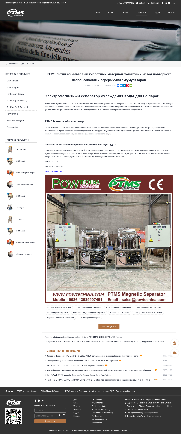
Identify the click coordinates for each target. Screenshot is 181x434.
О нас (111, 13)
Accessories (12, 127)
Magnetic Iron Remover (120, 313)
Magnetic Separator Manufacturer (60, 318)
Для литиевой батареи (126, 391)
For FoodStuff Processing (18, 107)
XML (130, 431)
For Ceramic (12, 114)
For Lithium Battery (15, 94)
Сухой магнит (95, 391)
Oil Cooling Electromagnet (89, 318)
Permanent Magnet (15, 120)
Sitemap (124, 431)
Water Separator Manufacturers (149, 307)
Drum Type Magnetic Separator (89, 307)
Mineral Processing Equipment (118, 307)
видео (157, 13)
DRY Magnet (12, 81)
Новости (142, 13)
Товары (125, 13)
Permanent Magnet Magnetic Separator (89, 313)
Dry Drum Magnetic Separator (59, 307)
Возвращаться (109, 326)
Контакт (172, 13)
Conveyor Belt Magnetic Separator (148, 313)
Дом (98, 13)
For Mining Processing (17, 100)
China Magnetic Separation (52, 391)
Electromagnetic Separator (57, 313)
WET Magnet (13, 87)
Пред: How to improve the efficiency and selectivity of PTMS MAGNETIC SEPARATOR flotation (84, 337)
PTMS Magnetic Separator (28, 391)
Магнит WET (109, 391)
